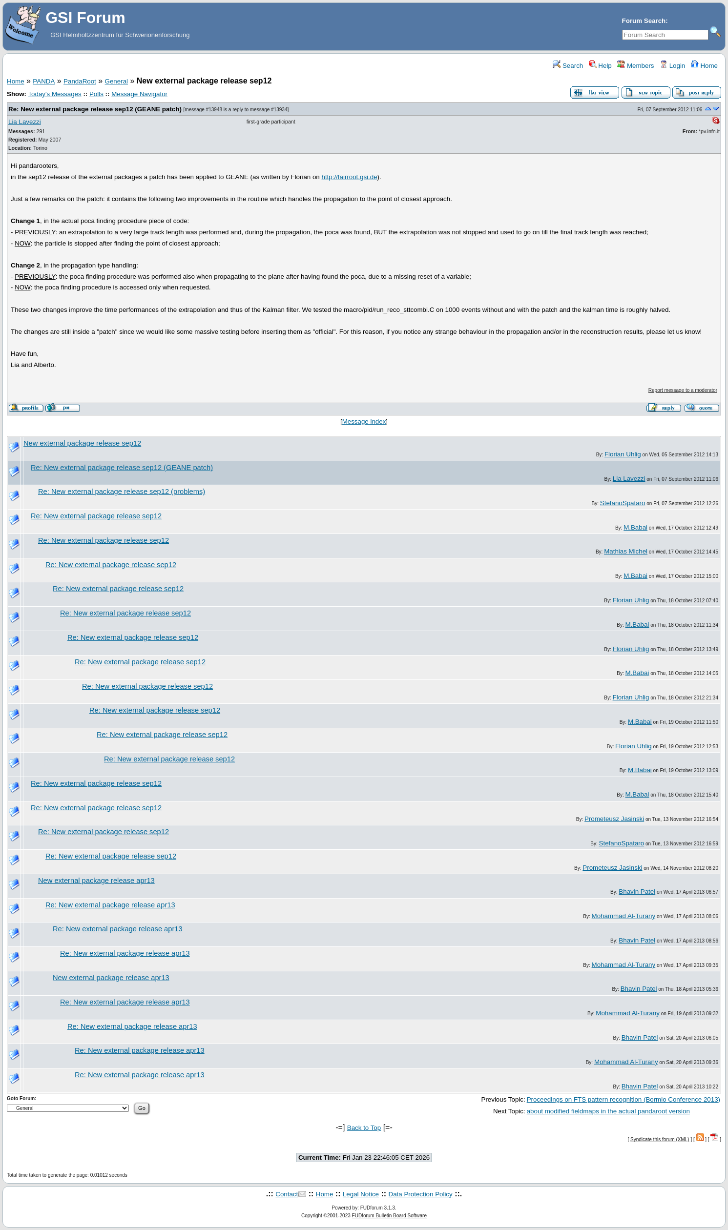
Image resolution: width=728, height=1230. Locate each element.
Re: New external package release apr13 (110, 905)
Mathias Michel (625, 551)
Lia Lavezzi (24, 121)
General (116, 81)
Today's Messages (54, 94)
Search (568, 65)
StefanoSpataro (622, 503)
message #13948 (203, 109)
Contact (286, 1194)
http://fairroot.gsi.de (349, 177)
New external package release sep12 (82, 443)
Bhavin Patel (637, 891)
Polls (96, 94)
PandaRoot (79, 81)
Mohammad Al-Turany (624, 916)
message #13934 (269, 109)
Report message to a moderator (682, 390)
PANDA (44, 81)
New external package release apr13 (96, 880)
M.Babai (635, 527)
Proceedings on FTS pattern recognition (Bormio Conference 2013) (623, 1099)
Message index (364, 421)
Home (704, 65)
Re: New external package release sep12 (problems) (121, 491)
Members (635, 65)
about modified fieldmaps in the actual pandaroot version (608, 1111)
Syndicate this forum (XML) (659, 1139)
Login (672, 65)
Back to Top (364, 1127)
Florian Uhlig (622, 454)
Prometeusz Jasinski (614, 818)
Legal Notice (361, 1194)
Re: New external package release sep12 (96, 516)
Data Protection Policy (421, 1194)
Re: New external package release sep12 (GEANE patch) (95, 109)
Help (600, 65)
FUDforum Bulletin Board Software (389, 1215)
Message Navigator (139, 94)
